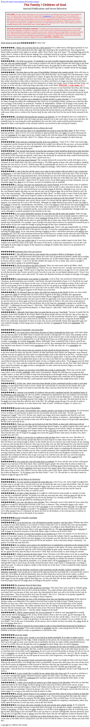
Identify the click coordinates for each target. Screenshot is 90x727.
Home (4, 1)
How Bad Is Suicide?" (33, 1)
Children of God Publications (16, 1)
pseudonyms (47, 16)
